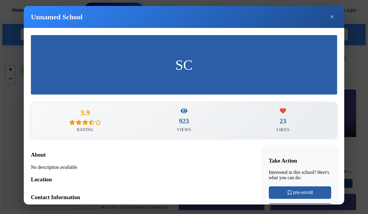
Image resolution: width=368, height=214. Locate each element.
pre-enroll (300, 194)
